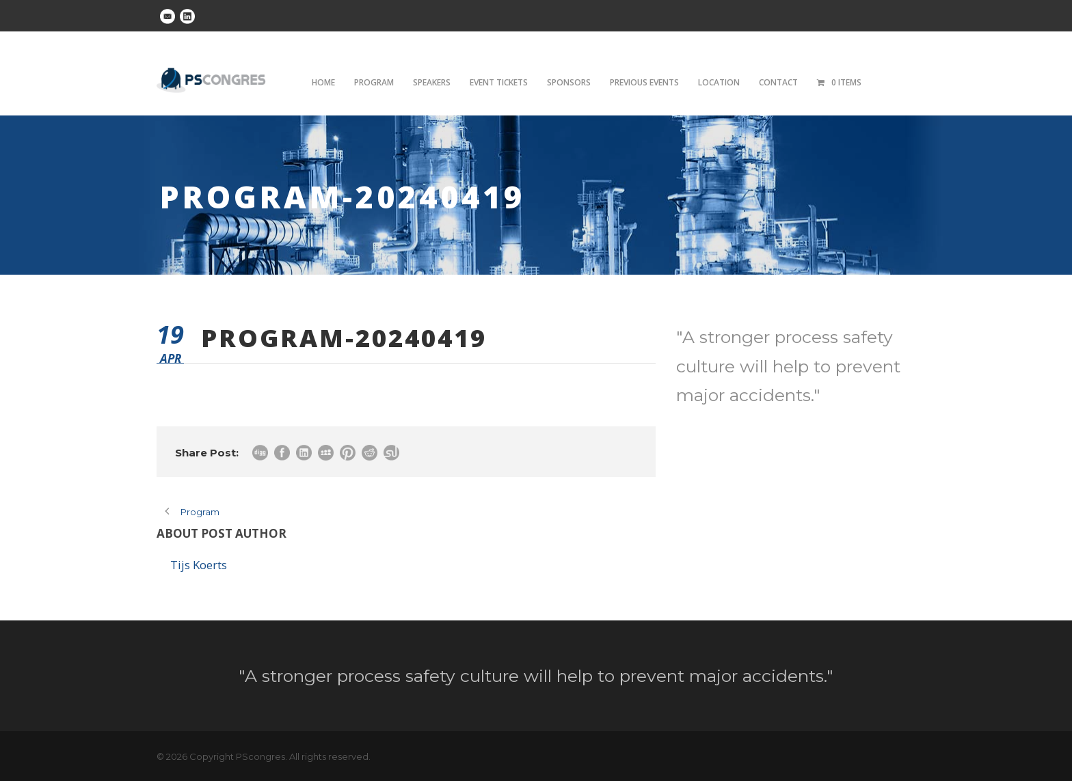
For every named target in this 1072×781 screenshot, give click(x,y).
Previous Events (644, 82)
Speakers (432, 82)
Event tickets (499, 82)
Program (374, 82)
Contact (778, 82)
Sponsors (569, 82)
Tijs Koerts (198, 565)
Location (719, 82)
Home (323, 82)
